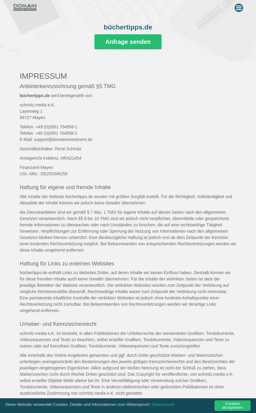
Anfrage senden (128, 41)
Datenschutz (163, 404)
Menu (239, 6)
